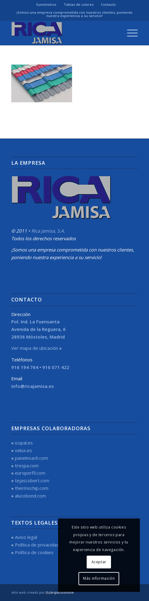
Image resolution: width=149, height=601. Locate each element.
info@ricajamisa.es (32, 386)
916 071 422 (55, 367)
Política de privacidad (37, 545)
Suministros (46, 4)
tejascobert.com (32, 480)
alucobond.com (30, 496)
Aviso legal (26, 537)
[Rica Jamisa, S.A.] (62, 33)
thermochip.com (31, 488)
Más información (99, 578)
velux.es (23, 450)
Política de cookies (34, 552)
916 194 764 (24, 367)
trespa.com (27, 465)
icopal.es (24, 443)
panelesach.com (31, 458)
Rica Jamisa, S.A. (48, 231)
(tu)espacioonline (60, 592)
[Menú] (129, 33)
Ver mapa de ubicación (34, 348)
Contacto (108, 4)
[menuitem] (46, 4)
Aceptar (99, 561)
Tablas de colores (79, 4)
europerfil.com (30, 473)
